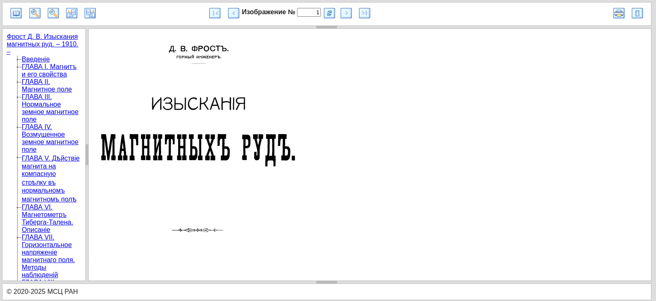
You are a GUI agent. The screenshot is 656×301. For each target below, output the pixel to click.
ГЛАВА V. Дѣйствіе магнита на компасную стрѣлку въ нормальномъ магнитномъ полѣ (50, 179)
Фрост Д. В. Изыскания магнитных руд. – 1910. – (42, 44)
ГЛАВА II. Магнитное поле (47, 85)
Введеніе (36, 59)
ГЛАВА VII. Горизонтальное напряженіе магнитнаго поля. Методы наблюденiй (48, 256)
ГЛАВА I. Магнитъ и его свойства (49, 70)
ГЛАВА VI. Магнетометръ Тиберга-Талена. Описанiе (47, 218)
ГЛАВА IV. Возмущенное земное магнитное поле (50, 138)
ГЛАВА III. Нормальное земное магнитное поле (50, 108)
